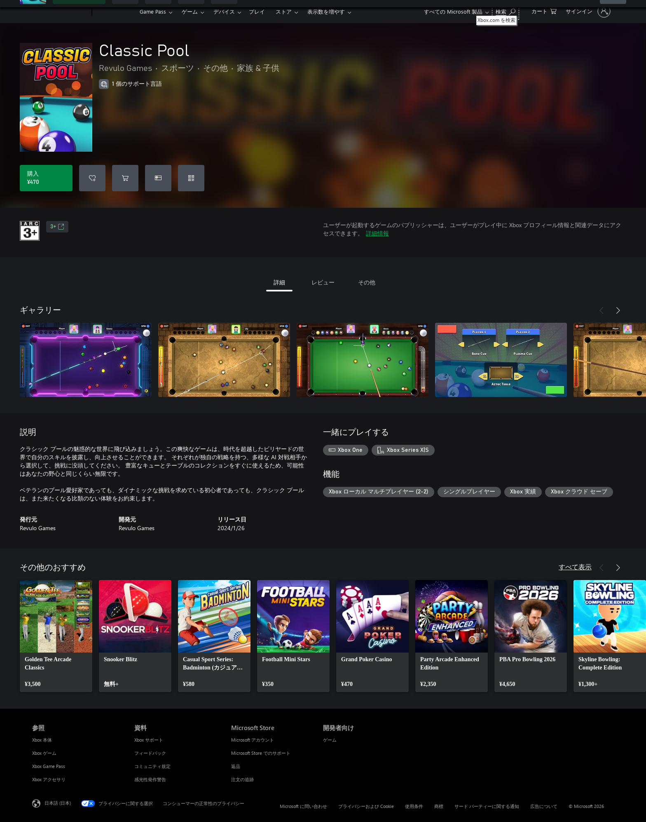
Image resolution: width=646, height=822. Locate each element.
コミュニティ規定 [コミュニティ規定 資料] (152, 766)
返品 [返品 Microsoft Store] (235, 766)
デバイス (224, 11)
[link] (56, 636)
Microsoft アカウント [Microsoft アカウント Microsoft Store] (252, 739)
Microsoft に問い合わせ (303, 806)
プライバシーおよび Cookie (366, 806)
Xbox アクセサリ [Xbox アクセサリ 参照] (49, 779)
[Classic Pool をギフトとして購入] (158, 178)
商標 (438, 806)
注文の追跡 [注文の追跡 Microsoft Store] (242, 779)
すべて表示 (575, 566)
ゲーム (190, 11)
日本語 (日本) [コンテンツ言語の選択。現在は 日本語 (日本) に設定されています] (57, 803)
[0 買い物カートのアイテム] (544, 10)
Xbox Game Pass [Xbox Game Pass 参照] (48, 766)
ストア (284, 11)
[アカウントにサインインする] (587, 11)
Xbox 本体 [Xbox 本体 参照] (42, 739)
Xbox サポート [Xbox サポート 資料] (148, 739)
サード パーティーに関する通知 (486, 806)
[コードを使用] (191, 178)
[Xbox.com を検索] (505, 10)
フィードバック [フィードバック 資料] (150, 753)
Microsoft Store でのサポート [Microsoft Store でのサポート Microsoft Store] (260, 753)
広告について (543, 806)
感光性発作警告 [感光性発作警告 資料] (150, 779)
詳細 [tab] (279, 282)
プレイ (257, 11)
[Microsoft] (60, 11)
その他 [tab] (366, 282)
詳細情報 (377, 233)
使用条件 (414, 806)
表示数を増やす (326, 11)
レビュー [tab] (323, 282)
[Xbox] (114, 11)
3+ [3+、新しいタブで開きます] (57, 226)
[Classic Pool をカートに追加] (125, 178)
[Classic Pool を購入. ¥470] (46, 178)
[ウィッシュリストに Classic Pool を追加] (92, 178)
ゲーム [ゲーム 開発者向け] (330, 739)
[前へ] (601, 310)
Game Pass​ (153, 11)
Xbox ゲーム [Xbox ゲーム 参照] (44, 753)
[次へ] (618, 310)
